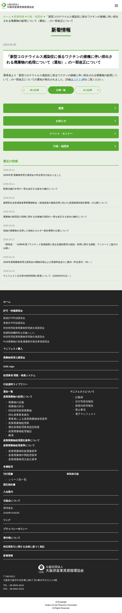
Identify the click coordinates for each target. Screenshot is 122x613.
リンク (7, 520)
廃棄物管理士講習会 (14, 357)
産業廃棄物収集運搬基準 (22, 451)
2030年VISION (11, 512)
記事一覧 (61, 90)
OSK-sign (8, 366)
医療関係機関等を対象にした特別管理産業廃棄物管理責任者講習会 (23, 334)
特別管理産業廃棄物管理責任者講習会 (23, 328)
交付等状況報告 (84, 401)
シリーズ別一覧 (17, 479)
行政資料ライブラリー (15, 384)
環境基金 (8, 508)
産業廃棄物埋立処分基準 (22, 459)
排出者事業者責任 (18, 414)
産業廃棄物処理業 (18, 423)
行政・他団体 (61, 146)
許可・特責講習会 (13, 310)
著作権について (11, 537)
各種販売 (8, 466)
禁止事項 (80, 409)
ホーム (7, 301)
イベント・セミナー (61, 133)
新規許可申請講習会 (14, 318)
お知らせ (61, 121)
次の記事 (87, 90)
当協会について (11, 500)
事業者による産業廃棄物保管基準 (27, 418)
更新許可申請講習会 (14, 322)
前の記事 (34, 90)
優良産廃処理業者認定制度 (23, 427)
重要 (61, 108)
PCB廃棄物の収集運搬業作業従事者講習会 (26, 341)
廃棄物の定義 (16, 402)
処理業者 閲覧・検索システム (19, 375)
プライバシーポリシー (15, 528)
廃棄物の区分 (16, 406)
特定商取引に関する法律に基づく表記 (23, 546)
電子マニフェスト (85, 414)
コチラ (77, 79)
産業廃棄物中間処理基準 (22, 455)
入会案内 (8, 491)
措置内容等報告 (84, 405)
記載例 (79, 397)
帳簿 (11, 435)
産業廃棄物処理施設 (20, 431)
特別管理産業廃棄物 (20, 410)
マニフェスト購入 (13, 348)
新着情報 (8, 555)
